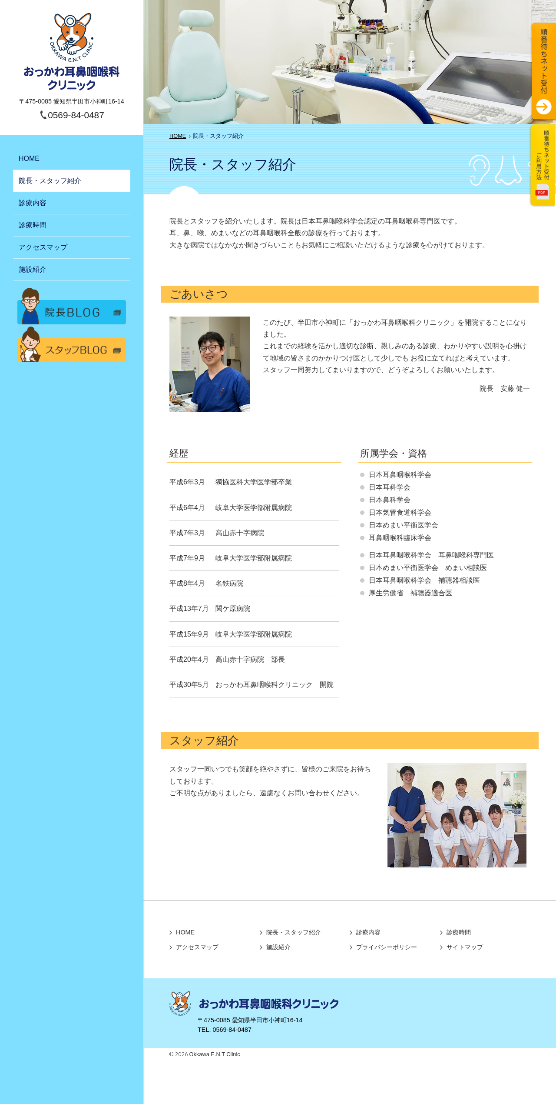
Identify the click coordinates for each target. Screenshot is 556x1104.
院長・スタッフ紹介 (50, 180)
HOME (29, 158)
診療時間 (32, 225)
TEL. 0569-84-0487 (225, 1029)
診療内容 (32, 203)
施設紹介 (32, 269)
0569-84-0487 (76, 115)
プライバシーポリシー (386, 947)
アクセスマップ (43, 247)
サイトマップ (465, 947)
